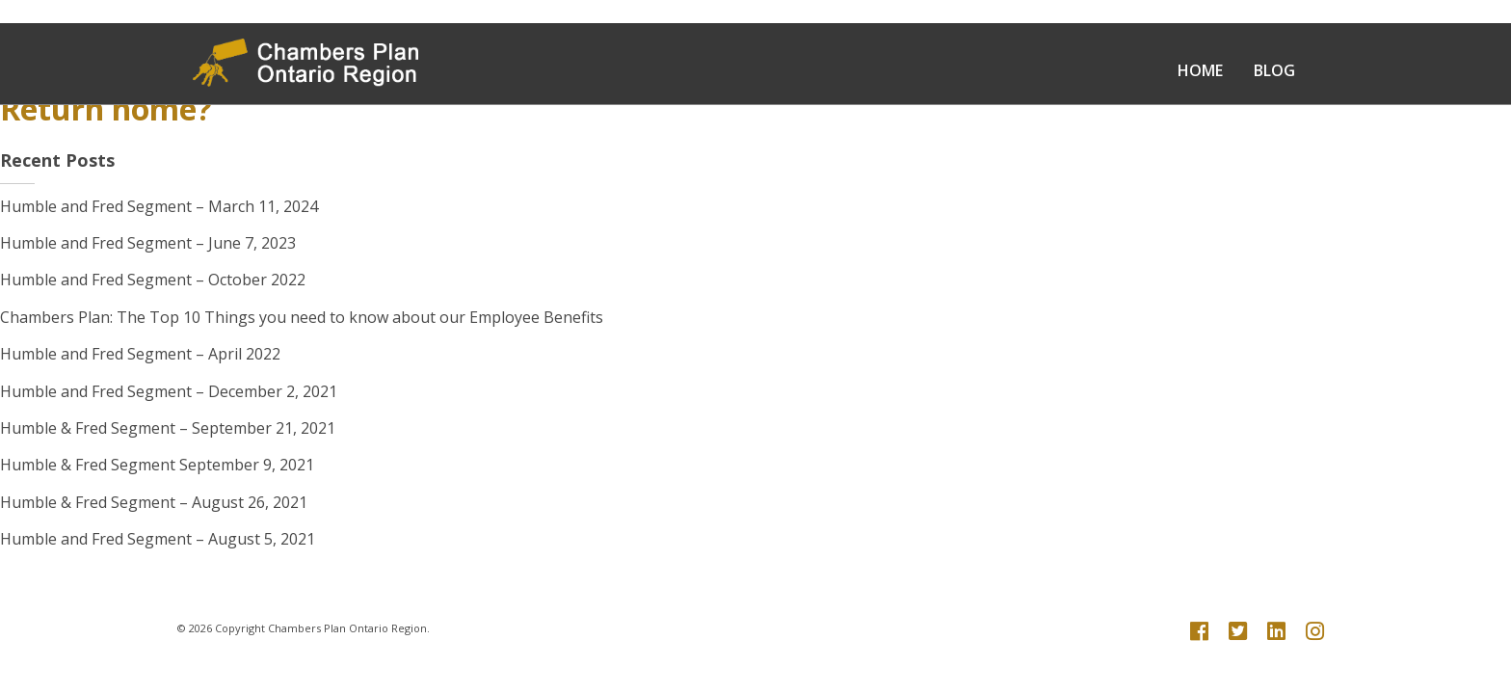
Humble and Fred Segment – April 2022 (140, 353)
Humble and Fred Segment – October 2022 (152, 279)
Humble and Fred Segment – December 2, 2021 (168, 391)
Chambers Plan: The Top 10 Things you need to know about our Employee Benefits (301, 317)
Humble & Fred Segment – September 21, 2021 (167, 428)
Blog (1274, 70)
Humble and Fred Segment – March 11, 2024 (159, 206)
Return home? (106, 108)
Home (1200, 70)
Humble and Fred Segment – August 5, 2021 (157, 538)
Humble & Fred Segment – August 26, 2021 (153, 502)
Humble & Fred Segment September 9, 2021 (157, 464)
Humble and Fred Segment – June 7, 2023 (148, 243)
